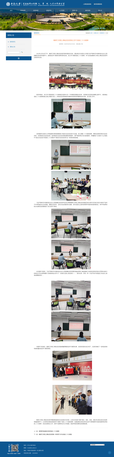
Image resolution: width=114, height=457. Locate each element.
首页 (11, 10)
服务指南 (87, 10)
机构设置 (22, 10)
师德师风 (48, 10)
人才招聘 (61, 10)
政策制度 (35, 10)
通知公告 (12, 47)
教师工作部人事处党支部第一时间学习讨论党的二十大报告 (55, 434)
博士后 (100, 10)
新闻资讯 (12, 42)
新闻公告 (74, 10)
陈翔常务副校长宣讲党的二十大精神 (49, 431)
